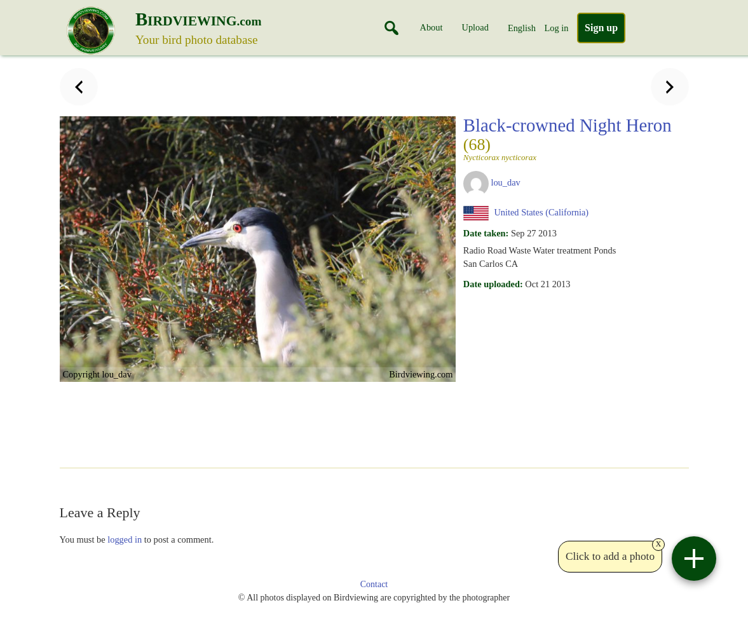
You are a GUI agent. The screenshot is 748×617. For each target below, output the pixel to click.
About (431, 27)
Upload (475, 27)
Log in (556, 28)
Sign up (601, 27)
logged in (124, 539)
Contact (374, 584)
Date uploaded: (493, 284)
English (522, 28)
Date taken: (486, 233)
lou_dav (505, 182)
